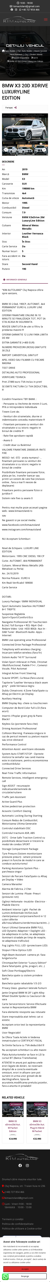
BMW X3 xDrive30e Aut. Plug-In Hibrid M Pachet (37, 1126)
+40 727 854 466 (30, 9)
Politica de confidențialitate (17, 1223)
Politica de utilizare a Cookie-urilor (22, 1228)
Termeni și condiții (12, 1219)
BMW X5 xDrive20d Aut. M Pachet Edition (13, 1126)
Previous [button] (6, 150)
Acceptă (25, 1269)
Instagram (27, 1166)
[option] (25, 129)
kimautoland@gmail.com (26, 6)
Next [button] (44, 150)
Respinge (25, 1276)
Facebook (19, 1166)
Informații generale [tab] (15, 279)
